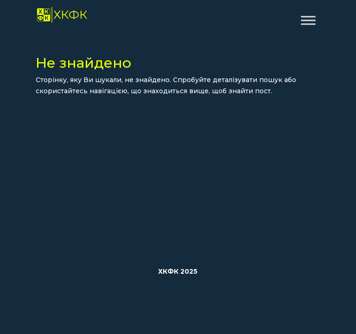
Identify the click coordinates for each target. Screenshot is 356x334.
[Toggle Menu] (308, 20)
